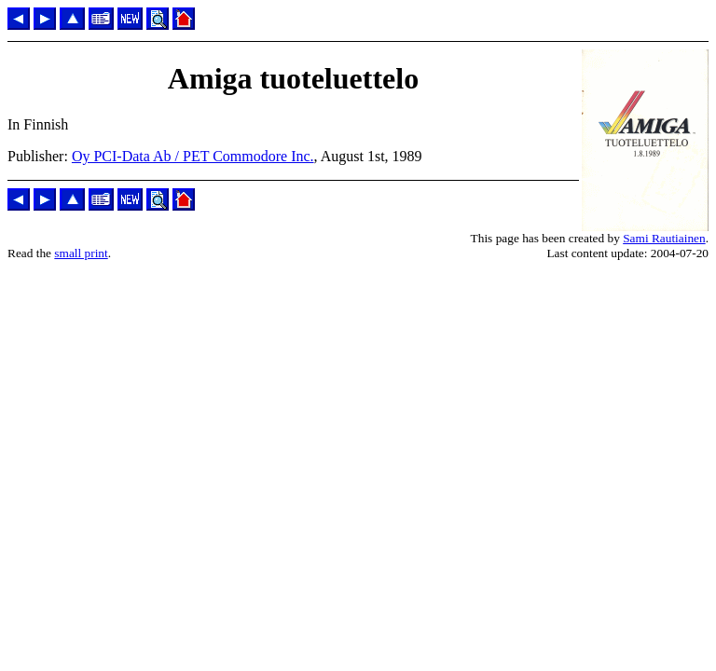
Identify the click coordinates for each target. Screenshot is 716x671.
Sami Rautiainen (664, 238)
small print (80, 253)
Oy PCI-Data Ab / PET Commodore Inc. (193, 156)
